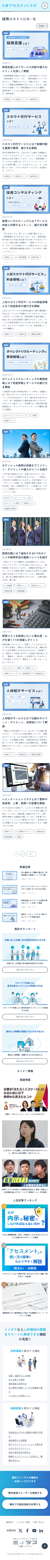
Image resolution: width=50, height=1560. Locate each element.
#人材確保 (8, 585)
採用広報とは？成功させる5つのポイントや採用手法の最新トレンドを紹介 (24, 555)
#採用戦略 (22, 257)
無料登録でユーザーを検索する (25, 1493)
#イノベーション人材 (22, 497)
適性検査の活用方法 (18, 1383)
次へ (31, 854)
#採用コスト (20, 99)
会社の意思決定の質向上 (20, 1452)
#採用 (34, 415)
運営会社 (9, 1522)
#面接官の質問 (10, 508)
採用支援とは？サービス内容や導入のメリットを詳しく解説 (24, 69)
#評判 (19, 837)
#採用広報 (8, 591)
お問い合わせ (38, 1522)
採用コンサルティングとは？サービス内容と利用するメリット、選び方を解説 (24, 225)
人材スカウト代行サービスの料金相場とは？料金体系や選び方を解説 (24, 304)
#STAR (6, 497)
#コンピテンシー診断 (12, 668)
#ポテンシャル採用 (11, 503)
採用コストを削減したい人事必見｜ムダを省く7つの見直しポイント (24, 638)
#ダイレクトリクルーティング (16, 415)
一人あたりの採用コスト (20, 1395)
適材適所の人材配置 (18, 1440)
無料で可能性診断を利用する (25, 1504)
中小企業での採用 (17, 1379)
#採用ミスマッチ (10, 673)
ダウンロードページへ (25, 970)
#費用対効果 (36, 334)
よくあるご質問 (23, 1522)
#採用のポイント (37, 585)
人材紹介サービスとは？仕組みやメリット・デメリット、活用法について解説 (24, 722)
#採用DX (7, 99)
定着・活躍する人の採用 (20, 1375)
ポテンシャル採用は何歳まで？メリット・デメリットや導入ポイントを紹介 (24, 467)
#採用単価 (26, 673)
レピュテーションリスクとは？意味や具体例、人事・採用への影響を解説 (24, 801)
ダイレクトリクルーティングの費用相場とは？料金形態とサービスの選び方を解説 (24, 383)
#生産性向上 (39, 673)
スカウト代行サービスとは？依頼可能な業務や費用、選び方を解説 (24, 146)
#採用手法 (34, 99)
